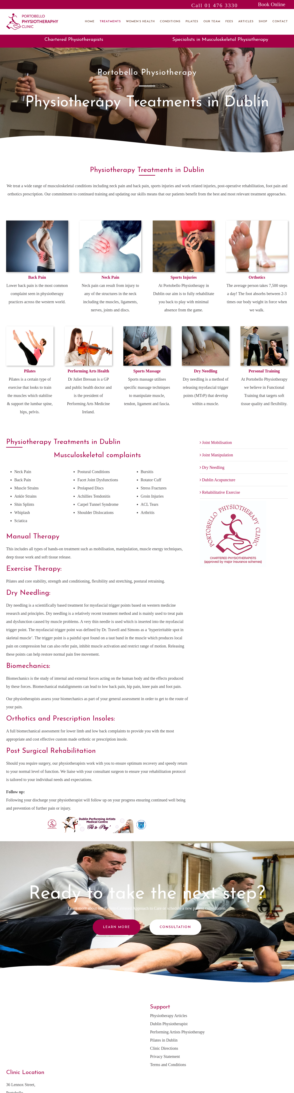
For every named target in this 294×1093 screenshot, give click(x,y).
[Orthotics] (257, 222)
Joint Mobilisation (217, 442)
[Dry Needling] (205, 328)
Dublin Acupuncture (218, 480)
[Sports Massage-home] (147, 328)
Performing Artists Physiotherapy (177, 1032)
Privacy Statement (165, 1056)
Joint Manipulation (217, 455)
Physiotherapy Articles (168, 1015)
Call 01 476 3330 (214, 5)
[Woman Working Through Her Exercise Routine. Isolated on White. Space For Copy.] (29, 328)
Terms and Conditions (168, 1064)
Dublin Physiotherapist (169, 1024)
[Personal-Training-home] (264, 328)
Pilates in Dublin (163, 1040)
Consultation (175, 927)
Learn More (116, 927)
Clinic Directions (164, 1048)
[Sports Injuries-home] (184, 222)
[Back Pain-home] (37, 222)
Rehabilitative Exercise (221, 492)
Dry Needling (213, 467)
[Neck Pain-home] (110, 222)
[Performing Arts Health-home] (88, 328)
